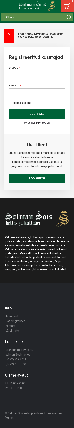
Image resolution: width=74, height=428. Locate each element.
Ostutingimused (15, 321)
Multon (9, 417)
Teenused (12, 316)
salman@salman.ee (18, 354)
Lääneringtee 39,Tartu (19, 349)
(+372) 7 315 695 (16, 364)
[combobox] (37, 17)
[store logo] (37, 6)
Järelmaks (12, 330)
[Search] (69, 17)
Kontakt (10, 325)
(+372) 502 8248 (16, 359)
